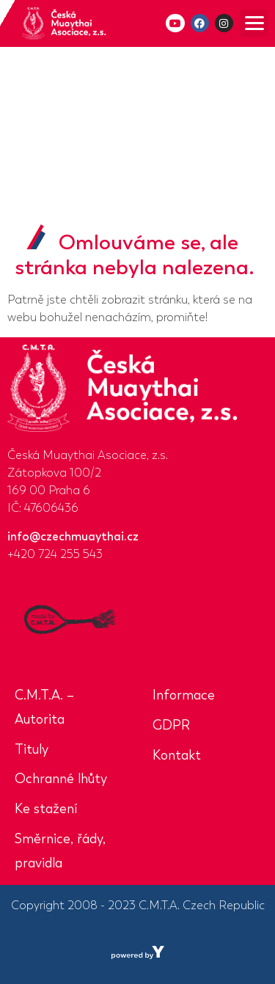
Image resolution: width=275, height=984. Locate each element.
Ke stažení (46, 809)
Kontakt (177, 755)
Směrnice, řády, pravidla (60, 851)
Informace (184, 695)
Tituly (31, 749)
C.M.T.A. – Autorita (44, 707)
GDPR (171, 725)
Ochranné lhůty (61, 779)
